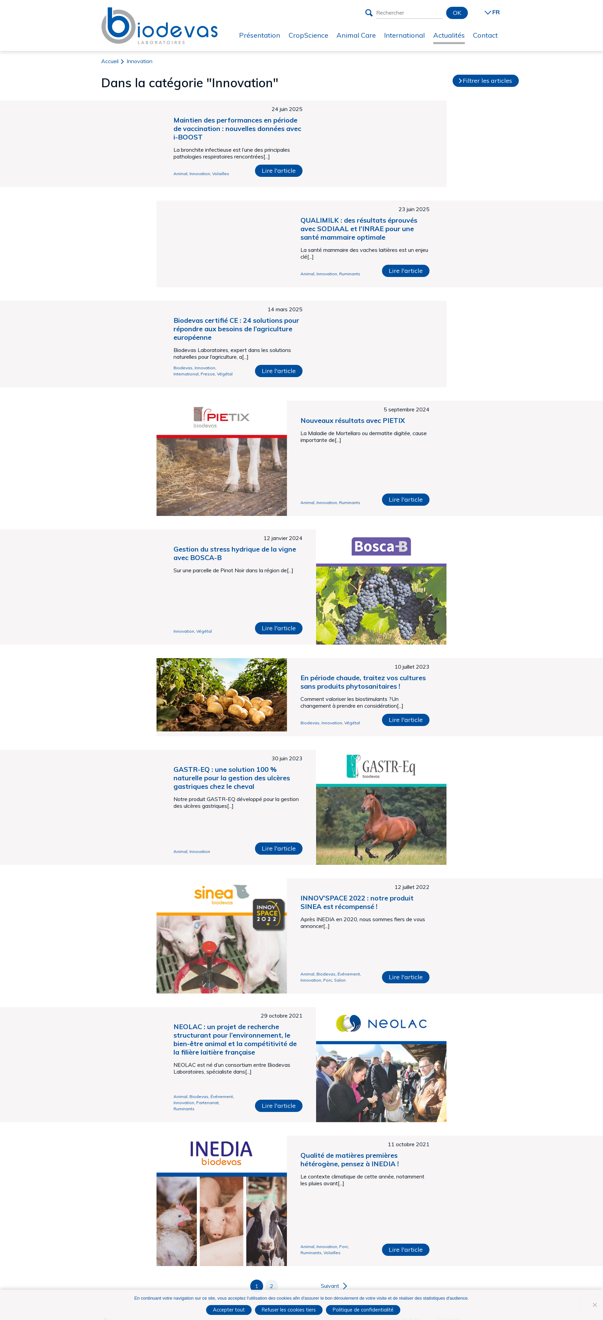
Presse (208, 373)
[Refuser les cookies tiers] (594, 1304)
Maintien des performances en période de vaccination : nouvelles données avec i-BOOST (237, 128)
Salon (340, 980)
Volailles (220, 173)
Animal (180, 173)
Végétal (225, 373)
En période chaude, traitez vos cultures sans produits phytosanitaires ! (363, 681)
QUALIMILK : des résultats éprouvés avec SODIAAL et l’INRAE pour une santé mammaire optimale (358, 228)
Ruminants (349, 273)
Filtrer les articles (487, 81)
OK (457, 13)
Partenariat (207, 1102)
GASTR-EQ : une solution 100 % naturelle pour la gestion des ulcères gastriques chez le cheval (231, 778)
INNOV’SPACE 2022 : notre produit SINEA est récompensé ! (357, 902)
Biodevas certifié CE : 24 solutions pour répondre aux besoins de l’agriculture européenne (236, 328)
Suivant (330, 1285)
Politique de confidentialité (363, 1309)
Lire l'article (279, 170)
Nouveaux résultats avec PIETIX (352, 420)
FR (496, 12)
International (186, 373)
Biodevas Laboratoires (159, 12)
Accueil (109, 61)
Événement (348, 974)
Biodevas (183, 367)
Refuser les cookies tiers (289, 1309)
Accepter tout (229, 1309)
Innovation (199, 173)
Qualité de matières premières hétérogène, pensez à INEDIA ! (349, 1159)
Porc (327, 980)
